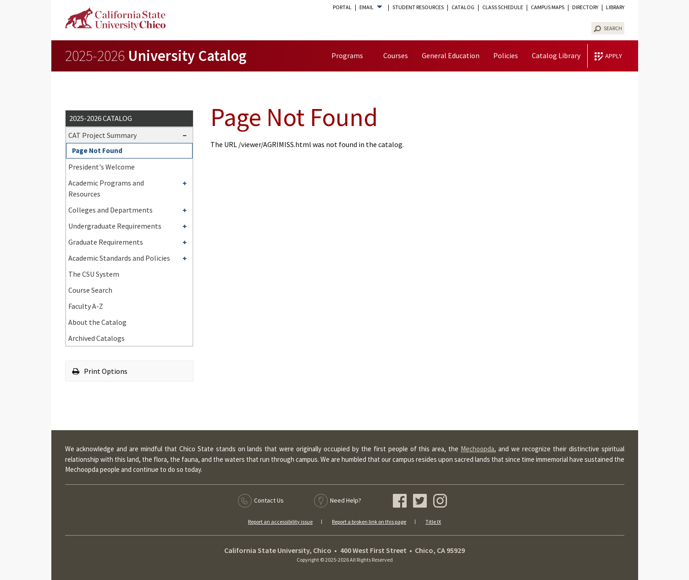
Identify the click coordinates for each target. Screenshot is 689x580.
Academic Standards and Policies (119, 258)
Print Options (99, 371)
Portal (342, 7)
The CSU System (93, 274)
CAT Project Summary (102, 135)
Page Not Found (97, 150)
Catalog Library (556, 55)
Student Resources (418, 7)
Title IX (433, 521)
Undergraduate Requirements (114, 225)
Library (615, 7)
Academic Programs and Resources (106, 188)
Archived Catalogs (96, 338)
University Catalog (156, 55)
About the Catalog (97, 322)
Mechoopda (477, 448)
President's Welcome (101, 166)
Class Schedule (502, 7)
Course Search (90, 290)
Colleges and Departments (110, 209)
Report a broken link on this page (369, 521)
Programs (347, 55)
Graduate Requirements (105, 241)
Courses (395, 55)
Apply (613, 56)
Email (366, 7)
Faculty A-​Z (85, 306)
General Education (451, 55)
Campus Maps (547, 7)
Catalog (463, 7)
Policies (505, 55)
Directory (585, 7)
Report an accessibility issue (280, 521)
